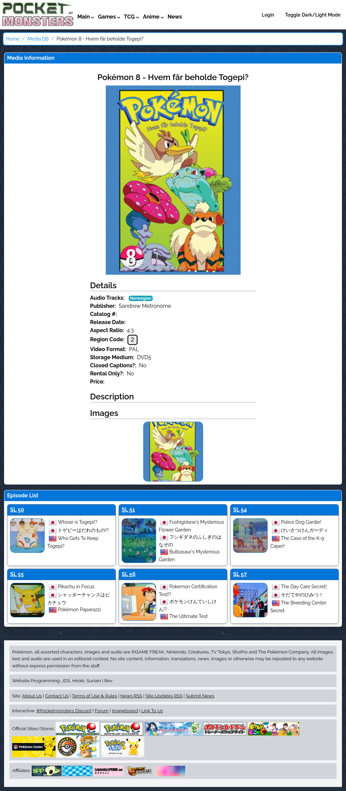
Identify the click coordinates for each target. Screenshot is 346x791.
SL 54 (240, 509)
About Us (32, 695)
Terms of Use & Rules (94, 695)
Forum (101, 710)
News (175, 17)
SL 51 (128, 509)
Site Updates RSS (164, 695)
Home (13, 39)
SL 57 (240, 574)
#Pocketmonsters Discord (63, 710)
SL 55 (17, 574)
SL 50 (17, 509)
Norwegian (140, 298)
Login (268, 15)
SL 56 (128, 574)
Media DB (38, 39)
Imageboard (125, 710)
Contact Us (57, 695)
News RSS (131, 695)
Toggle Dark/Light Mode (313, 15)
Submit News (200, 695)
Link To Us (152, 710)
